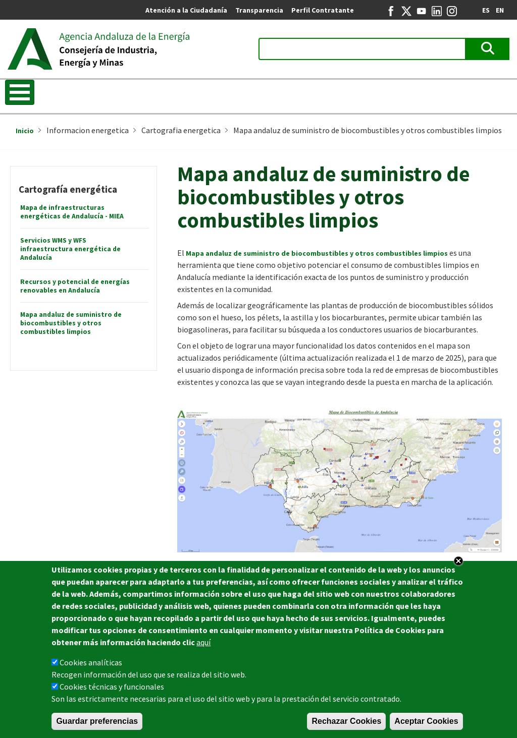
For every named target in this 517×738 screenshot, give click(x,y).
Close (458, 561)
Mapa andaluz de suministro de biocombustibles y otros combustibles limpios (71, 323)
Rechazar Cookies (346, 721)
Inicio (25, 130)
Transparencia (259, 10)
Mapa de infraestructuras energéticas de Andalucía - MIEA (72, 211)
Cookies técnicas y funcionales (112, 687)
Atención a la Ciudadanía (186, 10)
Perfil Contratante (322, 10)
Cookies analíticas (91, 663)
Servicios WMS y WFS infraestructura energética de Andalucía (70, 249)
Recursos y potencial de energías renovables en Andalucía (75, 286)
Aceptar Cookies (426, 721)
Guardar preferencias (97, 721)
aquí (203, 643)
